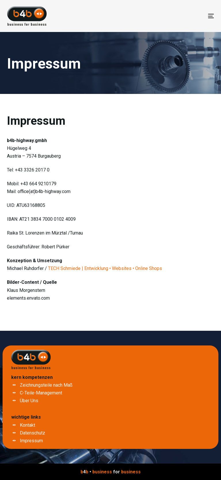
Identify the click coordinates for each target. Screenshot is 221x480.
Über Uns (29, 400)
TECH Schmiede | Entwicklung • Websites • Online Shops (105, 268)
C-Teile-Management (41, 393)
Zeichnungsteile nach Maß (46, 385)
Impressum (31, 440)
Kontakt (27, 425)
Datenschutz (32, 433)
